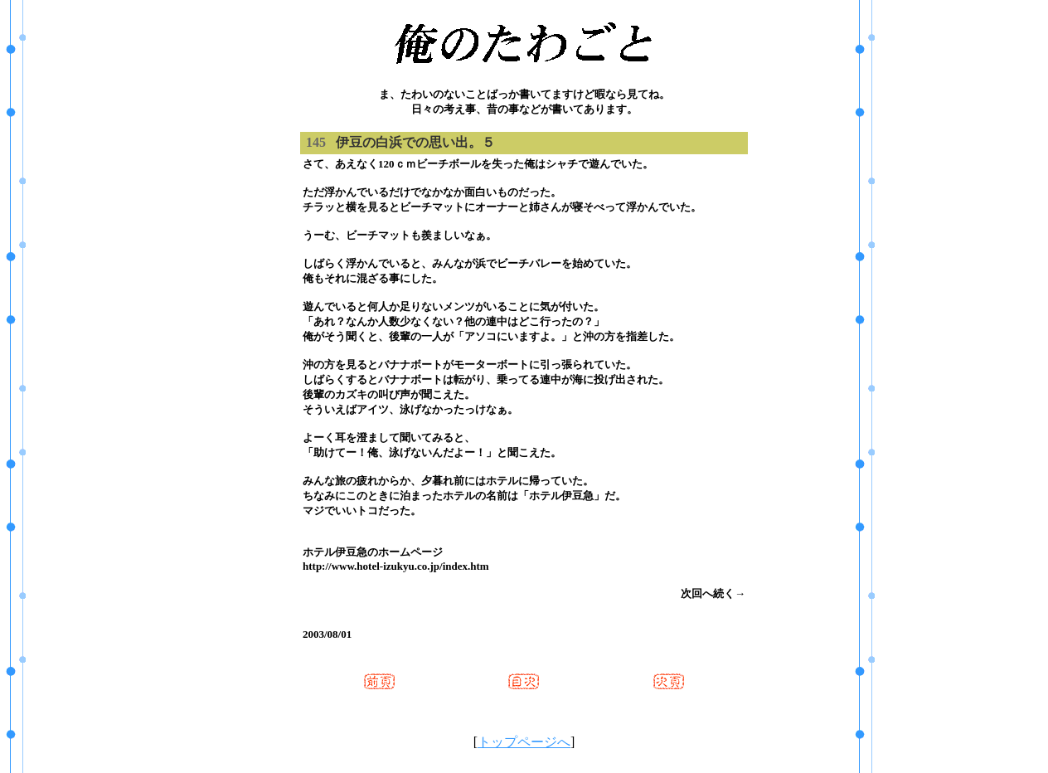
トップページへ (524, 742)
